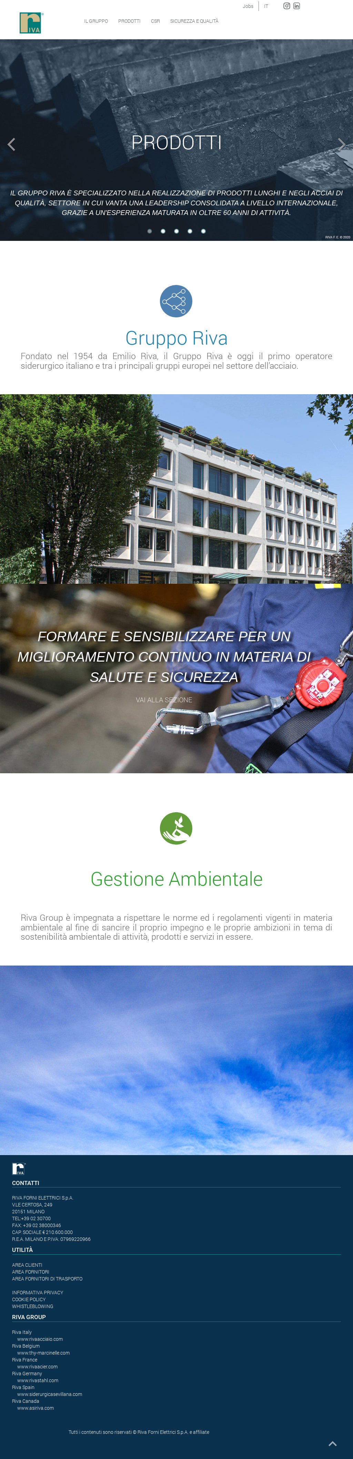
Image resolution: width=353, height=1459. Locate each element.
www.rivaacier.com (37, 1366)
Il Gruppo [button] (96, 21)
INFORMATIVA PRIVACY (37, 1292)
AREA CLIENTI (27, 1265)
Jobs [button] (248, 6)
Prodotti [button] (129, 21)
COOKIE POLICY (29, 1299)
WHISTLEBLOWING (32, 1306)
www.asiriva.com (35, 1408)
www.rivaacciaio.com (40, 1339)
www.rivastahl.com (37, 1380)
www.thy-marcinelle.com (43, 1352)
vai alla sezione (164, 699)
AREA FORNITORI (30, 1271)
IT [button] (266, 6)
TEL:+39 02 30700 (31, 1218)
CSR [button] (155, 21)
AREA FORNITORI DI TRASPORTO (47, 1278)
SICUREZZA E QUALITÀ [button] (194, 21)
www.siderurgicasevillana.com (49, 1394)
